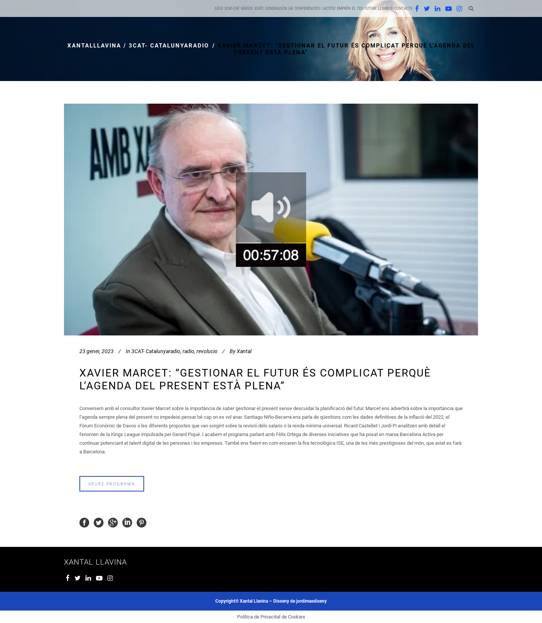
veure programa (111, 484)
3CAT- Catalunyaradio (169, 45)
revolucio (207, 351)
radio (188, 351)
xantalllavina (94, 45)
